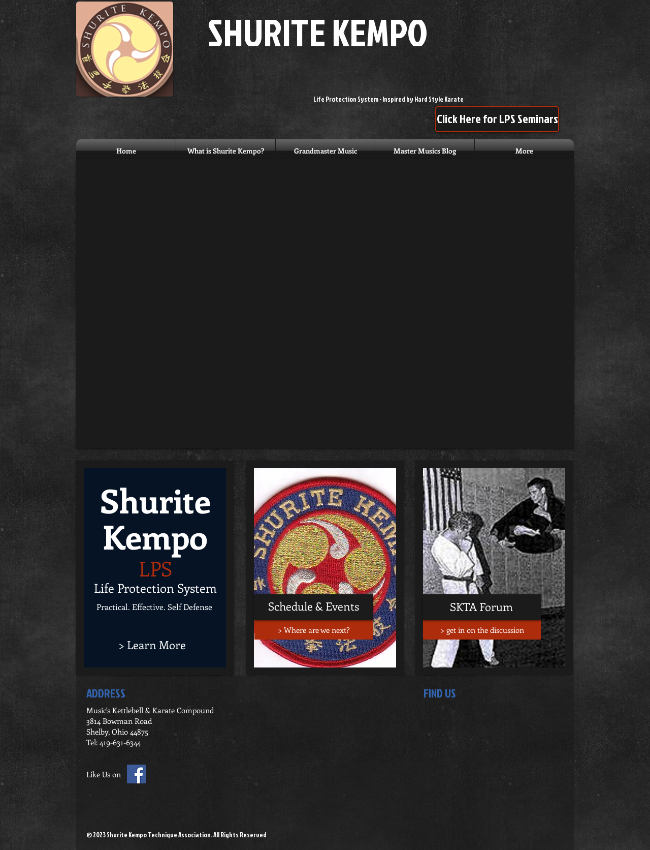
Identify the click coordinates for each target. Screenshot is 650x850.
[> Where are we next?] (313, 630)
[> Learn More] (152, 644)
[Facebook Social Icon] (136, 774)
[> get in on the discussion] (482, 630)
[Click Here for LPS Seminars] (497, 119)
